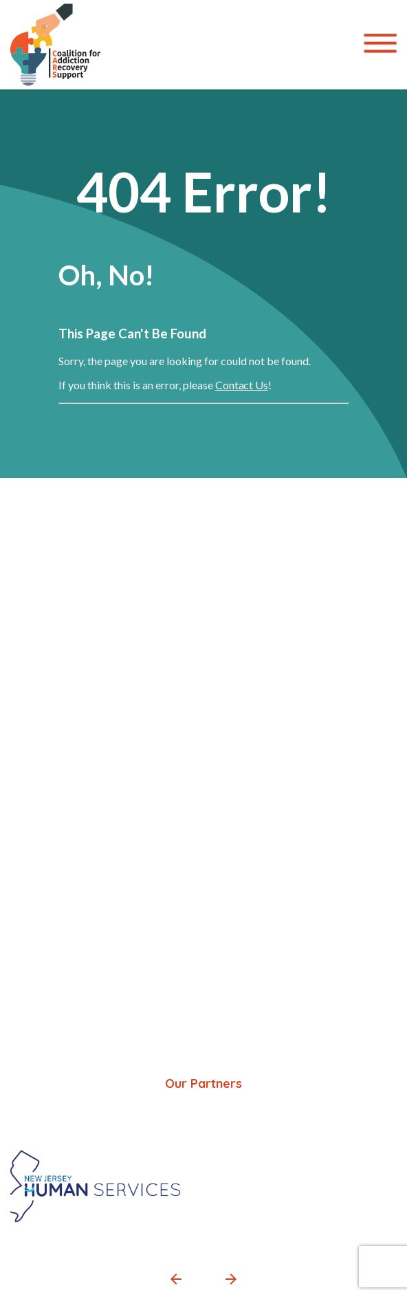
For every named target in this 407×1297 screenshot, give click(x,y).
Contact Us (241, 384)
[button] (176, 1279)
